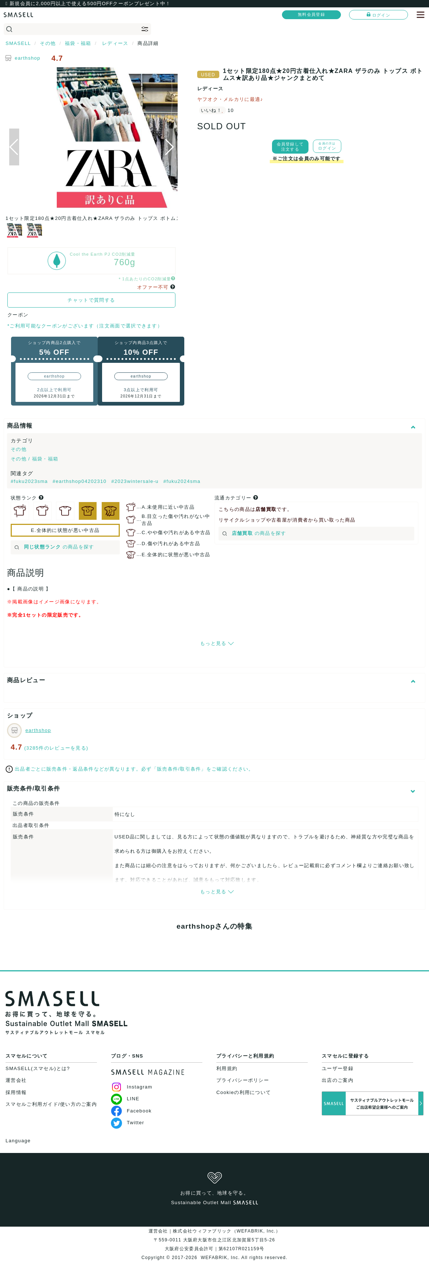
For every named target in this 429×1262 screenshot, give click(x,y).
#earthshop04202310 (80, 481)
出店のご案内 (337, 1080)
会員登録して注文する (290, 146)
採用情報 (16, 1092)
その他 (19, 449)
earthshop (28, 58)
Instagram (132, 1087)
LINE (125, 1098)
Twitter (127, 1122)
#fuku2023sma (30, 481)
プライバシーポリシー (242, 1080)
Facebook (131, 1111)
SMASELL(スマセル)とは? (38, 1068)
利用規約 (226, 1068)
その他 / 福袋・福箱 (34, 459)
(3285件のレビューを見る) (56, 748)
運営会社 (16, 1080)
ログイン (378, 14)
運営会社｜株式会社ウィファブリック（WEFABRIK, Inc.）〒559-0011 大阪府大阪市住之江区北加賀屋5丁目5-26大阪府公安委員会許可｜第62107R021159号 (215, 1239)
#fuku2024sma (181, 481)
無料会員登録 (311, 14)
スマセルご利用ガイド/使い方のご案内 (51, 1104)
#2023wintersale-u (135, 481)
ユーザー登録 (337, 1068)
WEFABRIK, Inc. (220, 1257)
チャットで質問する (91, 300)
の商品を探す (54, 547)
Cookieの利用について (243, 1092)
